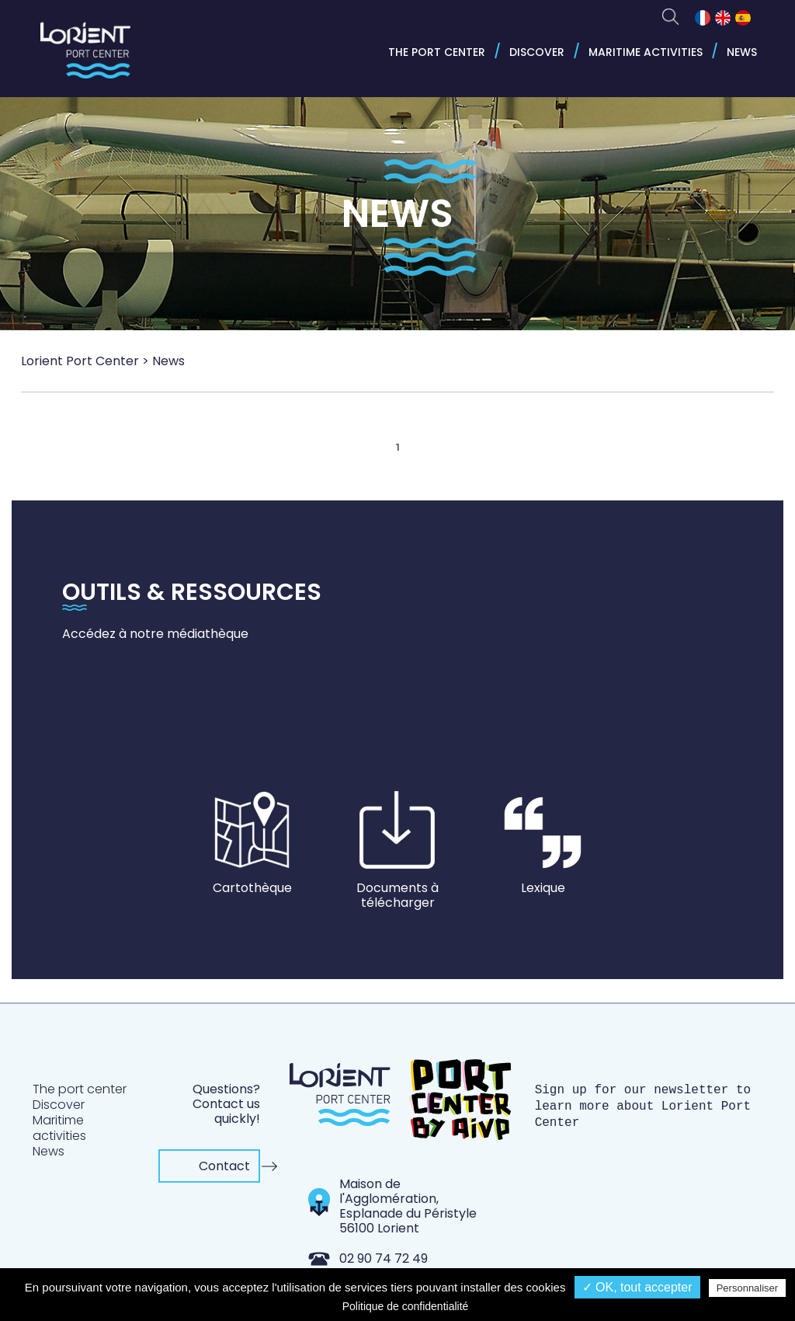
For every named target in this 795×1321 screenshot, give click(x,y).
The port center (436, 52)
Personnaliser (748, 1288)
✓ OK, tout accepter (637, 1287)
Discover (536, 52)
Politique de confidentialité (405, 1306)
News (742, 52)
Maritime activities (645, 52)
